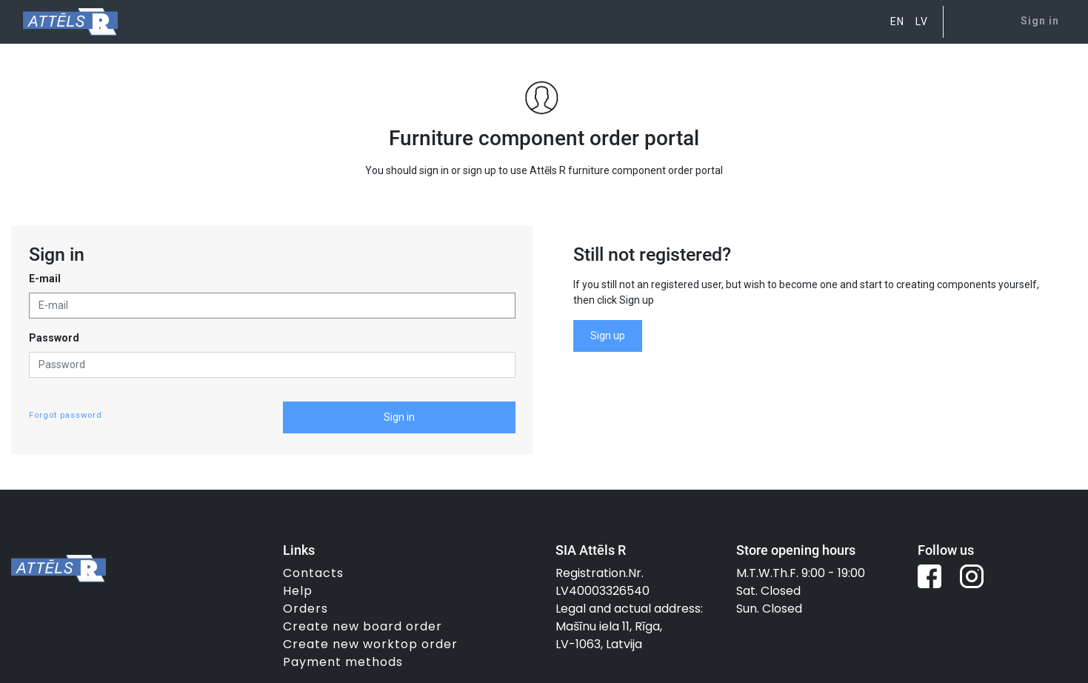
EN (897, 21)
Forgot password (65, 415)
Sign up (607, 336)
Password (54, 338)
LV (921, 21)
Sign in (399, 417)
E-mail (45, 278)
